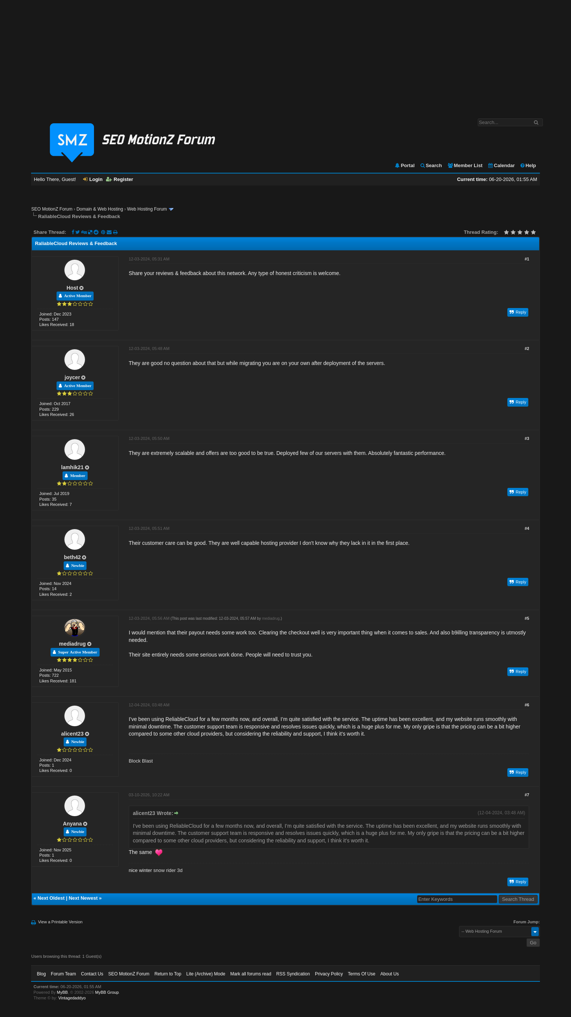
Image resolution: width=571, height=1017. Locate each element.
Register (119, 179)
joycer (72, 377)
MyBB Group (107, 992)
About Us (389, 974)
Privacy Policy (329, 974)
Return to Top (167, 974)
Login (93, 179)
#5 (527, 618)
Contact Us (92, 974)
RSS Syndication (293, 974)
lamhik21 (72, 467)
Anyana (72, 824)
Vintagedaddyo (72, 998)
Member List (465, 165)
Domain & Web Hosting (99, 209)
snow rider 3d (167, 870)
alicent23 (72, 734)
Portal (404, 165)
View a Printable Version (60, 922)
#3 (527, 438)
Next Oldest (50, 898)
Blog (41, 974)
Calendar (501, 165)
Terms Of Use (361, 974)
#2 (527, 348)
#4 (527, 528)
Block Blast (141, 761)
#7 (527, 795)
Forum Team (63, 974)
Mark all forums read (250, 974)
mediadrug (72, 644)
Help (528, 165)
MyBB (62, 992)
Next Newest (83, 898)
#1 (527, 259)
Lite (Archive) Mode (205, 974)
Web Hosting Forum (147, 209)
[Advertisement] (285, 55)
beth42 (72, 557)
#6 (527, 705)
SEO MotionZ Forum (51, 209)
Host (72, 288)
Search (431, 165)
